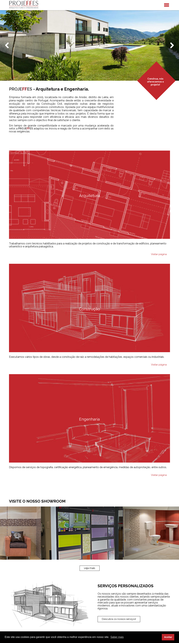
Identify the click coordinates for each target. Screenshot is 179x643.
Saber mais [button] (117, 637)
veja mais (89, 568)
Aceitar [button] (168, 637)
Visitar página (159, 254)
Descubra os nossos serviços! (119, 619)
